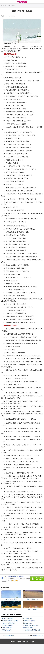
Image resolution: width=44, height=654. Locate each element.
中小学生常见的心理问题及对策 (10, 620)
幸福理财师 (19, 641)
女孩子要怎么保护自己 (7, 625)
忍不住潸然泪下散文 (7, 627)
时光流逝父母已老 (27, 623)
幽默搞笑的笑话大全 (28, 627)
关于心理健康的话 (27, 618)
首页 (9, 5)
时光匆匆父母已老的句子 (29, 620)
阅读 (13, 5)
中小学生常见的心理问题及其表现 (31, 630)
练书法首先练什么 (10, 635)
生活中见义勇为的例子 (7, 618)
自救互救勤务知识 (6, 630)
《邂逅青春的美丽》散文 (8, 623)
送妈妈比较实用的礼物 (37, 635)
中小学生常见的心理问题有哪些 (31, 625)
